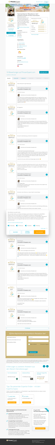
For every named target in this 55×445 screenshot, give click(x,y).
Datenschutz (34, 441)
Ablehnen (15, 232)
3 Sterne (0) (31, 78)
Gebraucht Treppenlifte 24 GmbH (42, 373)
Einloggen (46, 1)
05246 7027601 (22, 43)
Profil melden (37, 362)
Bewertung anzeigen (35, 34)
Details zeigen (41, 228)
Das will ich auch (39, 1)
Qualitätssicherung (41, 440)
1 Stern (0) (46, 78)
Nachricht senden (33, 352)
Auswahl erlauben (27, 232)
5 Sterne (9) (16, 78)
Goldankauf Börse (26, 373)
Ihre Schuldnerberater (12, 373)
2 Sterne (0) (38, 78)
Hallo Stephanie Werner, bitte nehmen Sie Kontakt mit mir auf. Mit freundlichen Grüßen (16, 346)
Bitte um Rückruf (33, 344)
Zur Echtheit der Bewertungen (11, 29)
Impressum (12, 222)
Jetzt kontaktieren (43, 4)
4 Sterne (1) (23, 78)
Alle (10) (8, 78)
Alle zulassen (39, 232)
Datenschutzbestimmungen (20, 222)
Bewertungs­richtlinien (35, 440)
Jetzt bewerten (11, 32)
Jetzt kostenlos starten (40, 428)
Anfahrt (20, 37)
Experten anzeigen (12, 402)
